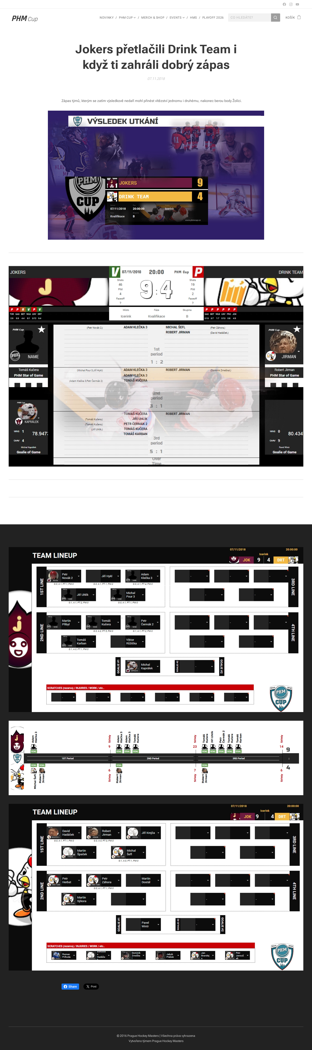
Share (70, 986)
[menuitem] (107, 17)
